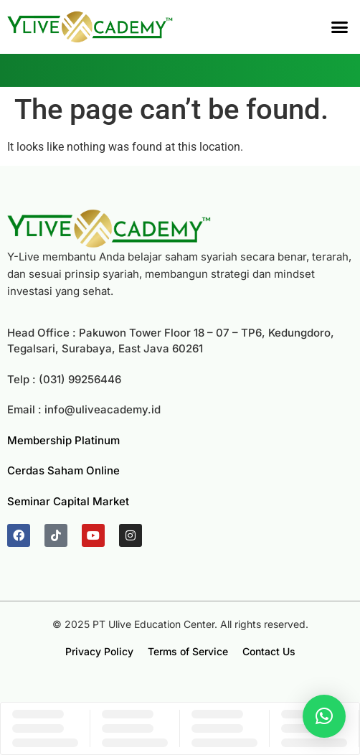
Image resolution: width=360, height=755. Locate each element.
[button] (340, 27)
